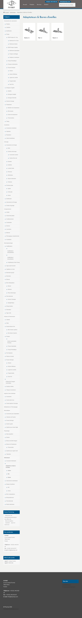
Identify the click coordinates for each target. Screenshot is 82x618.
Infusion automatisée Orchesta (11, 342)
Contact (46, 4)
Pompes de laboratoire (13, 64)
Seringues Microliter (12, 97)
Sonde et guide (9, 423)
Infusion (11, 70)
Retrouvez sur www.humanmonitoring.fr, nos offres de (11, 517)
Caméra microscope (12, 151)
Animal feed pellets (10, 215)
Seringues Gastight (12, 94)
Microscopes (10, 111)
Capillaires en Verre (10, 269)
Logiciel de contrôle (13, 77)
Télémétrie (8, 454)
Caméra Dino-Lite (13, 158)
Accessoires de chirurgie (11, 145)
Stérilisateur (10, 175)
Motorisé (10, 289)
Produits (32, 4)
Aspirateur (8, 131)
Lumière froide (11, 168)
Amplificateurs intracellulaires (10, 258)
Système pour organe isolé (12, 450)
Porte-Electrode (9, 501)
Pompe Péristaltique (12, 60)
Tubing (7, 121)
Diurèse (8, 437)
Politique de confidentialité (10, 609)
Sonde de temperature (12, 114)
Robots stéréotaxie (10, 504)
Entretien (10, 161)
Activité (7, 212)
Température (9, 104)
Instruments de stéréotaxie (12, 480)
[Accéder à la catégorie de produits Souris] (57, 31)
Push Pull (11, 84)
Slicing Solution (9, 306)
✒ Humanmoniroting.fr (68, 587)
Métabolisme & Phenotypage (10, 407)
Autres (9, 470)
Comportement (7, 209)
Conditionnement (10, 219)
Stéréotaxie (13, 12)
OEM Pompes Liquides (13, 47)
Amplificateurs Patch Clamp (14, 262)
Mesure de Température (11, 444)
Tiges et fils (8, 313)
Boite (9, 148)
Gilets (7, 323)
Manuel (9, 286)
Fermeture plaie (9, 185)
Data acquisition (9, 434)
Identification (9, 30)
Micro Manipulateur (10, 282)
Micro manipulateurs (10, 494)
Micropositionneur (10, 497)
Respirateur (8, 134)
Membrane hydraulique (14, 50)
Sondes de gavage (10, 205)
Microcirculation (9, 521)
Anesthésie (6, 125)
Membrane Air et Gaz (13, 40)
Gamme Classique (12, 299)
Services (39, 4)
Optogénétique (11, 302)
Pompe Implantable (12, 346)
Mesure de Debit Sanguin (11, 440)
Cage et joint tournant (10, 265)
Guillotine (8, 27)
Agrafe (9, 188)
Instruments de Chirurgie (11, 202)
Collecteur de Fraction (11, 417)
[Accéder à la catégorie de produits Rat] (43, 31)
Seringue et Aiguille (10, 87)
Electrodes (8, 276)
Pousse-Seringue (11, 67)
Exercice (8, 225)
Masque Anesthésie (10, 484)
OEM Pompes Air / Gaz (13, 37)
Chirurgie (6, 141)
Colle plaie (10, 191)
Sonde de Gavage (10, 101)
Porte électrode (9, 296)
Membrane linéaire (13, 44)
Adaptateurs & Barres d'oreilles (11, 466)
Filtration (8, 24)
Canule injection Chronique (12, 403)
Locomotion (8, 229)
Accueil (25, 4)
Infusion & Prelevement (9, 316)
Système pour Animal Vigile (12, 427)
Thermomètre (11, 447)
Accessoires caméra (13, 154)
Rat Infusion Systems (12, 333)
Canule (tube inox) (10, 400)
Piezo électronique (12, 292)
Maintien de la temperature (13, 107)
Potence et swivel (10, 356)
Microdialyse (7, 410)
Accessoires (8, 396)
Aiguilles (9, 91)
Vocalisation (8, 239)
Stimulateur (8, 309)
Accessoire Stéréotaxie (11, 460)
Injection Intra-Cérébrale (9, 393)
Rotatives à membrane (14, 57)
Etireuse (8, 279)
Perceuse (10, 171)
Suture (9, 195)
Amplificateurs (9, 246)
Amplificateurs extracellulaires (10, 251)
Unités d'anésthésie (10, 138)
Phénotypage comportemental (12, 236)
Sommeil (7, 522)
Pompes (8, 336)
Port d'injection (9, 353)
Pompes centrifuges (13, 54)
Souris (9, 477)
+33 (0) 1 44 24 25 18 (51, 1)
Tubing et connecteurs (11, 390)
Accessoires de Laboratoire (10, 21)
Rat (8, 474)
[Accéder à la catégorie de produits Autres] (29, 31)
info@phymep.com (65, 1)
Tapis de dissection (12, 178)
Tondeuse (10, 182)
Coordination (9, 222)
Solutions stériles (10, 386)
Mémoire (8, 232)
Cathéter (8, 319)
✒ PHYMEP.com (66, 585)
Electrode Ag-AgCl (10, 272)
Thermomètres (11, 118)
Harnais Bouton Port (10, 326)
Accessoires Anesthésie (11, 128)
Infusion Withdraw (13, 74)
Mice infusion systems (12, 329)
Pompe (7, 34)
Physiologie (7, 430)
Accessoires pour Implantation (12, 413)
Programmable (12, 81)
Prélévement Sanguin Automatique (10, 382)
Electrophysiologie (8, 243)
